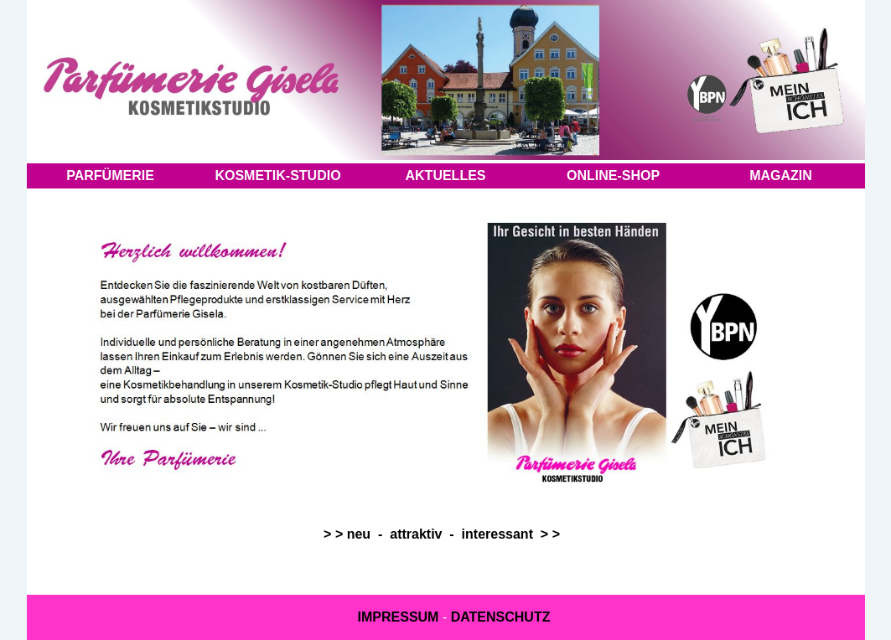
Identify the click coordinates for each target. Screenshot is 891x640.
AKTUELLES (446, 175)
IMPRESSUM (398, 617)
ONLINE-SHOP (613, 175)
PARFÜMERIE (110, 175)
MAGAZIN (780, 175)
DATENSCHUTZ (501, 617)
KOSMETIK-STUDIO (277, 175)
